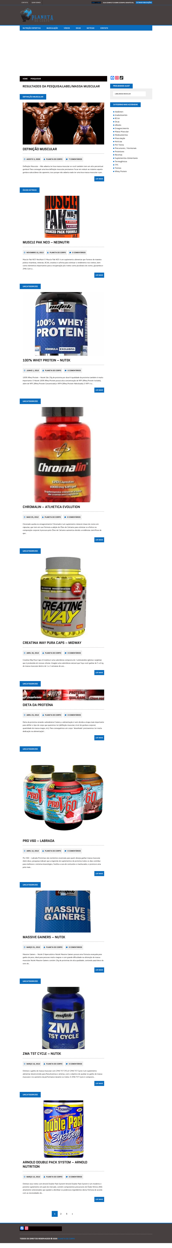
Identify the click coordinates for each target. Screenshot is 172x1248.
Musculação (52, 28)
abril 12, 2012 (33, 856)
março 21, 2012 (33, 952)
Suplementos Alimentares (126, 158)
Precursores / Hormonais (125, 148)
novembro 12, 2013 (35, 257)
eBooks (118, 125)
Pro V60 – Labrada (38, 845)
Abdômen (119, 112)
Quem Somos (36, 2)
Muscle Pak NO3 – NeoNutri (46, 247)
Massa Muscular (122, 132)
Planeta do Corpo (54, 164)
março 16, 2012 (33, 1069)
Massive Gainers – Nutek (44, 942)
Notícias (90, 28)
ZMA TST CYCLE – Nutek (42, 1058)
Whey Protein (121, 171)
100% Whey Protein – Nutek (46, 365)
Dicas (78, 28)
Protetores (119, 151)
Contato (25, 2)
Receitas (118, 155)
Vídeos (67, 28)
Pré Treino (119, 145)
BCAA (117, 118)
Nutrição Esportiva (32, 28)
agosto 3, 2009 (33, 164)
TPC (116, 165)
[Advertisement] (86, 53)
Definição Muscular (40, 154)
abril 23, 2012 (33, 720)
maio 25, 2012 (33, 522)
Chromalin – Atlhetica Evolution (51, 511)
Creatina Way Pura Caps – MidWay (52, 647)
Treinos (118, 168)
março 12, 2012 (33, 1181)
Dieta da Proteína (38, 709)
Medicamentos (121, 135)
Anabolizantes (121, 115)
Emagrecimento (122, 128)
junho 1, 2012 (33, 375)
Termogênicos (121, 161)
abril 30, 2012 (33, 658)
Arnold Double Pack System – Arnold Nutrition (55, 1169)
